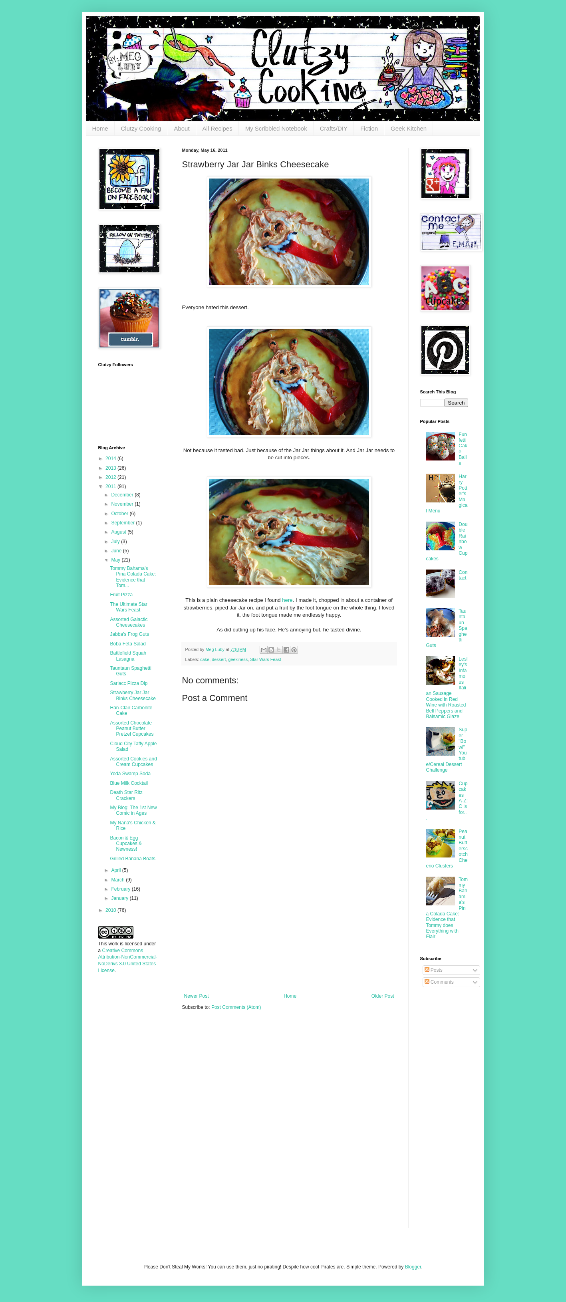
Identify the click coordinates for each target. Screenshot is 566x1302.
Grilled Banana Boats (132, 858)
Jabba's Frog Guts (129, 634)
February (121, 889)
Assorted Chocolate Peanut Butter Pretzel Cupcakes (131, 728)
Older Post (382, 996)
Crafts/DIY (334, 128)
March (118, 880)
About (181, 128)
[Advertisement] (289, 933)
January (120, 898)
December (123, 495)
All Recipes (217, 128)
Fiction (369, 128)
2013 (111, 468)
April (116, 870)
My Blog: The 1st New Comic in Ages (133, 810)
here (287, 600)
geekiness (238, 659)
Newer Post (196, 996)
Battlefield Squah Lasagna (128, 655)
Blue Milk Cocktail (129, 783)
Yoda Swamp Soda (130, 773)
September (123, 523)
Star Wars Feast (265, 659)
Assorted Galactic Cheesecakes (128, 622)
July (116, 541)
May (116, 560)
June (117, 551)
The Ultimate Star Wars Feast (128, 607)
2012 (111, 477)
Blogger (413, 1267)
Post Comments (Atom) (236, 1007)
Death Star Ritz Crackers (126, 795)
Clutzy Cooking (141, 128)
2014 (111, 458)
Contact (463, 575)
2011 (111, 486)
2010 (111, 910)
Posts (434, 970)
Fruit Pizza (121, 594)
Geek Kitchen (409, 128)
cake (204, 659)
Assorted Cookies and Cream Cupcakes (133, 761)
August (119, 532)
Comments (439, 982)
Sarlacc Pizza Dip (128, 683)
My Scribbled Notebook (276, 128)
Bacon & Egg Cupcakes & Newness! (126, 843)
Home (100, 128)
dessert (219, 659)
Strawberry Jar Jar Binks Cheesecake (132, 695)
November (123, 504)
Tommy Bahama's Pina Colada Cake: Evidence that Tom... (133, 577)
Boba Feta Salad (127, 644)
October (120, 513)
